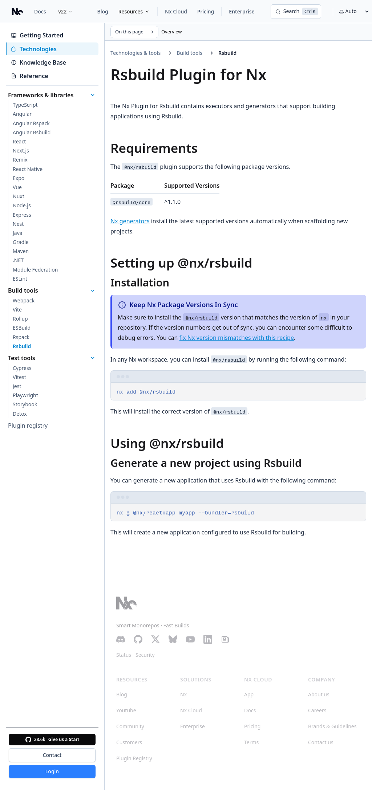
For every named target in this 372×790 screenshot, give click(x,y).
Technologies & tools (135, 52)
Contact (52, 755)
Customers (129, 742)
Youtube (126, 710)
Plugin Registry (134, 758)
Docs (40, 11)
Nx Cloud (176, 11)
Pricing (205, 11)
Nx (183, 694)
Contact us (320, 742)
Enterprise (242, 11)
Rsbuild (227, 52)
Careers (317, 710)
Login (52, 771)
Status (123, 654)
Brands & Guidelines (332, 726)
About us (318, 694)
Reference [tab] (29, 76)
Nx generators (130, 221)
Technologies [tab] (34, 49)
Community (130, 726)
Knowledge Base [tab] (38, 62)
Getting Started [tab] (37, 35)
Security (145, 654)
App (249, 694)
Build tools (189, 52)
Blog (102, 11)
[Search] (296, 11)
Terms (251, 742)
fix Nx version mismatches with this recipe (236, 338)
